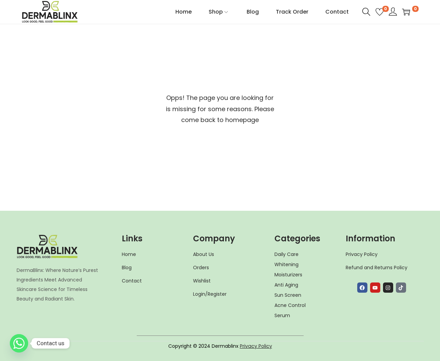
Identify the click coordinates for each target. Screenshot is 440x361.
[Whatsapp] (19, 343)
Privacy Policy (256, 346)
